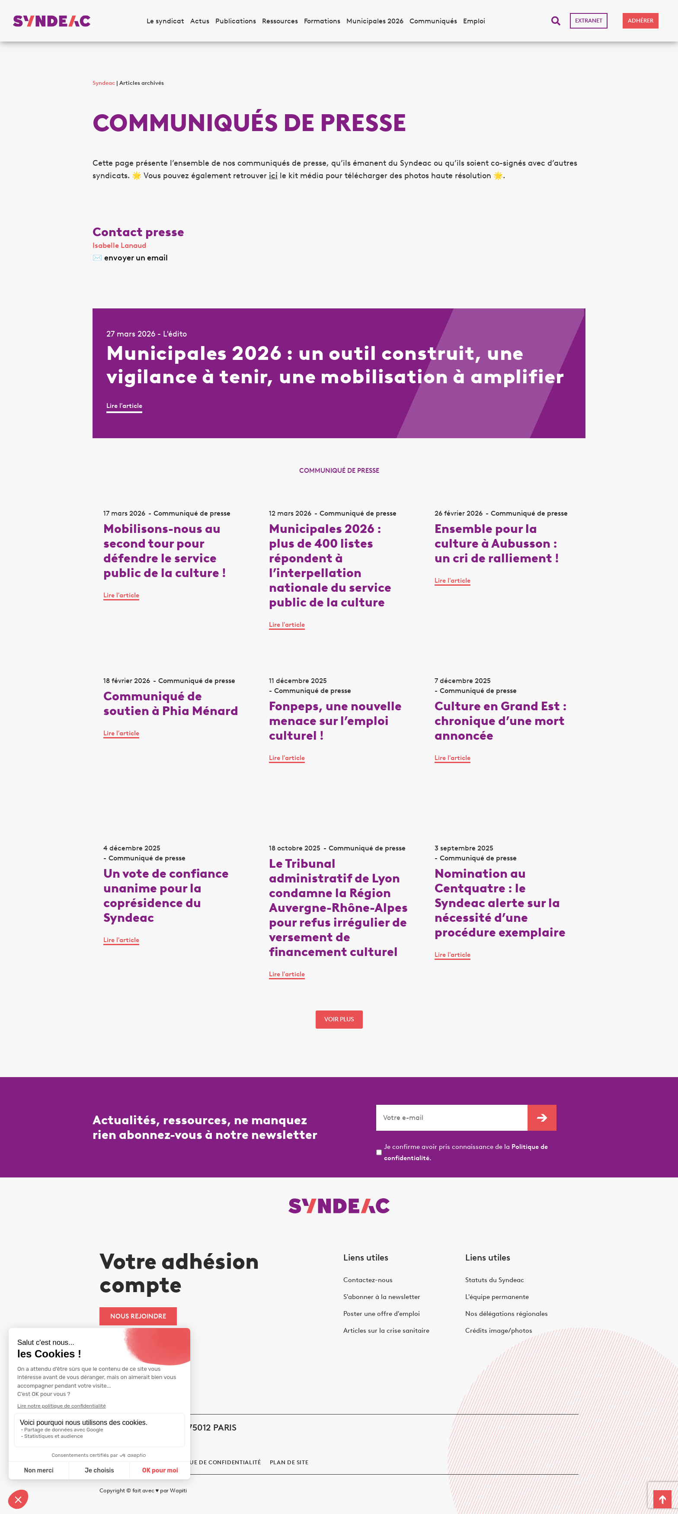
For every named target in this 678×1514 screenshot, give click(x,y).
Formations (322, 21)
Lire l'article (124, 406)
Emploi (474, 21)
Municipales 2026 (374, 21)
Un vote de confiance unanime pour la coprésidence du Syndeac (166, 895)
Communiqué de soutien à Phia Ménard (170, 703)
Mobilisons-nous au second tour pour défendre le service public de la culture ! (164, 550)
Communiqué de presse (192, 513)
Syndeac (104, 83)
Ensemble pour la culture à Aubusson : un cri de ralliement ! (497, 543)
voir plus (339, 1019)
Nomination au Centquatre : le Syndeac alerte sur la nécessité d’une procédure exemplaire (500, 903)
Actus (199, 21)
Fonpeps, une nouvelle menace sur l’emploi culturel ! (335, 721)
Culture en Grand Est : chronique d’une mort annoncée (501, 721)
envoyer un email (136, 258)
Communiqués (433, 21)
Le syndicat (165, 21)
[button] (555, 21)
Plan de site (289, 1462)
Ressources (280, 21)
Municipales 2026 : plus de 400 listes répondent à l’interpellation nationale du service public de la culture (330, 565)
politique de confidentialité (213, 1462)
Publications (235, 21)
